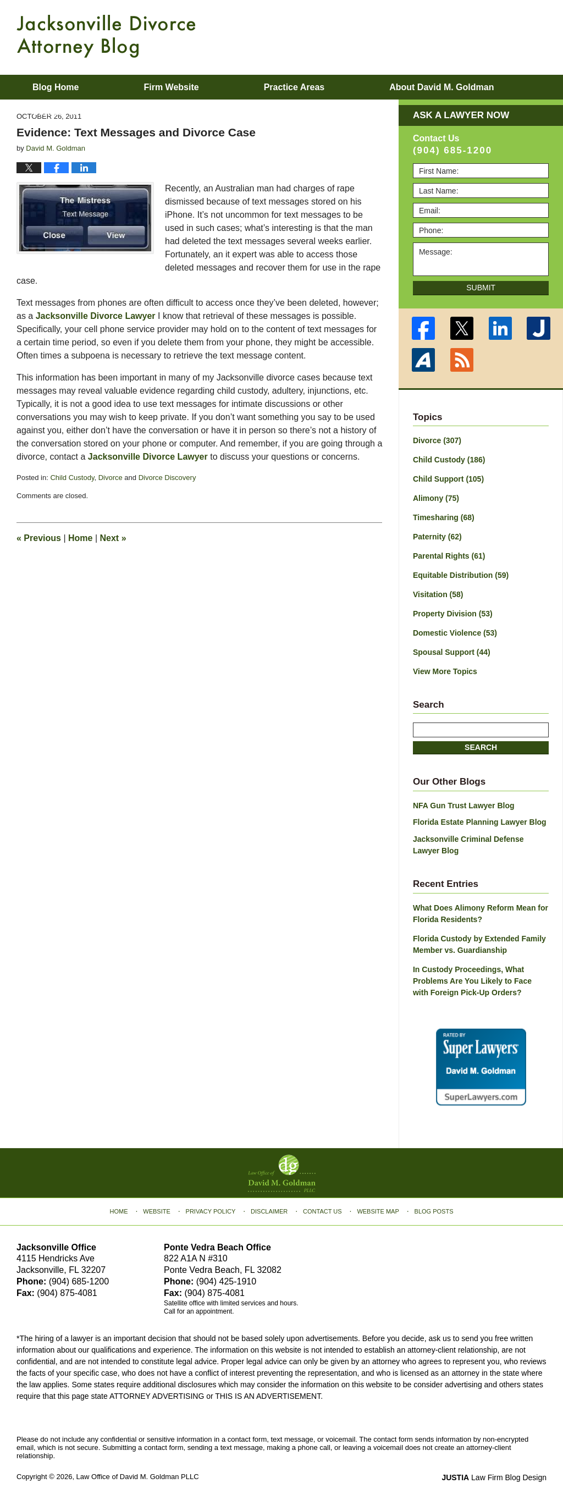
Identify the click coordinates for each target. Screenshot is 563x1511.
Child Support (448, 479)
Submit (480, 287)
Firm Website (170, 87)
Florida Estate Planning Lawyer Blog (480, 822)
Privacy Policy (211, 1211)
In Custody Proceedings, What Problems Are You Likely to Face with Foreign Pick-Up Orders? (472, 981)
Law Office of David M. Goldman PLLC (137, 1477)
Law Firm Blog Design (494, 1477)
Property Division (453, 613)
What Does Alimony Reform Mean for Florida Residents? (480, 913)
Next (113, 538)
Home (80, 538)
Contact (55, 112)
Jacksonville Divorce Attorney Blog (106, 36)
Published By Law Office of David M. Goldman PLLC (475, 36)
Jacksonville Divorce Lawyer (96, 316)
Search (481, 747)
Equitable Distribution (461, 575)
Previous (38, 538)
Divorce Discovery (167, 477)
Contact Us (322, 1211)
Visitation (438, 594)
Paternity (437, 536)
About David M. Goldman (441, 87)
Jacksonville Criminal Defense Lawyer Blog (468, 845)
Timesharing (443, 517)
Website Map (378, 1211)
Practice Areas (294, 87)
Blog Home (55, 87)
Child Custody (72, 477)
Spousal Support (451, 652)
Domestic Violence (455, 632)
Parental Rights (449, 556)
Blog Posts (434, 1211)
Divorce (110, 477)
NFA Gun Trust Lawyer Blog (464, 805)
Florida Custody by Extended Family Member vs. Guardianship (479, 944)
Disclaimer (269, 1211)
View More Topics (445, 671)
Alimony (436, 498)
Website (156, 1211)
